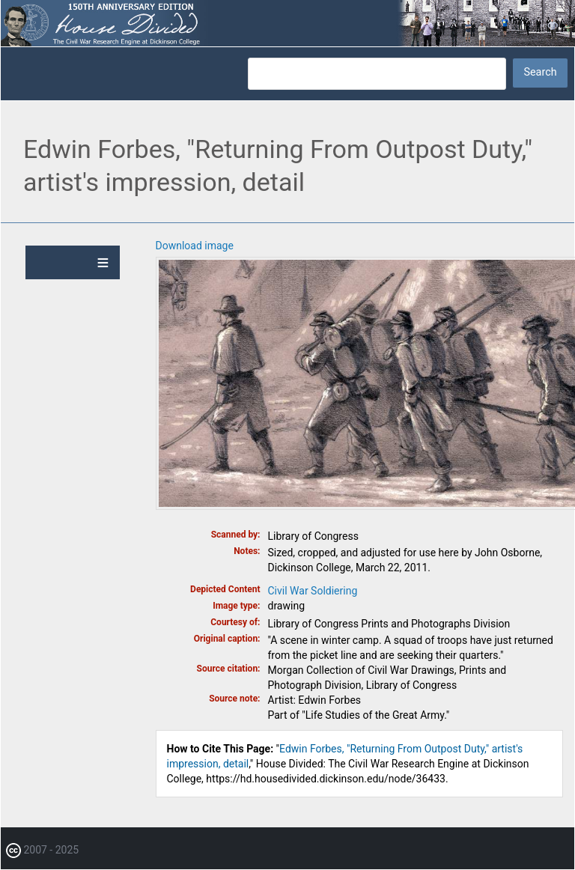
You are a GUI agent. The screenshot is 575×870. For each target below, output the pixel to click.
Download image (195, 246)
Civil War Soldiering (313, 591)
